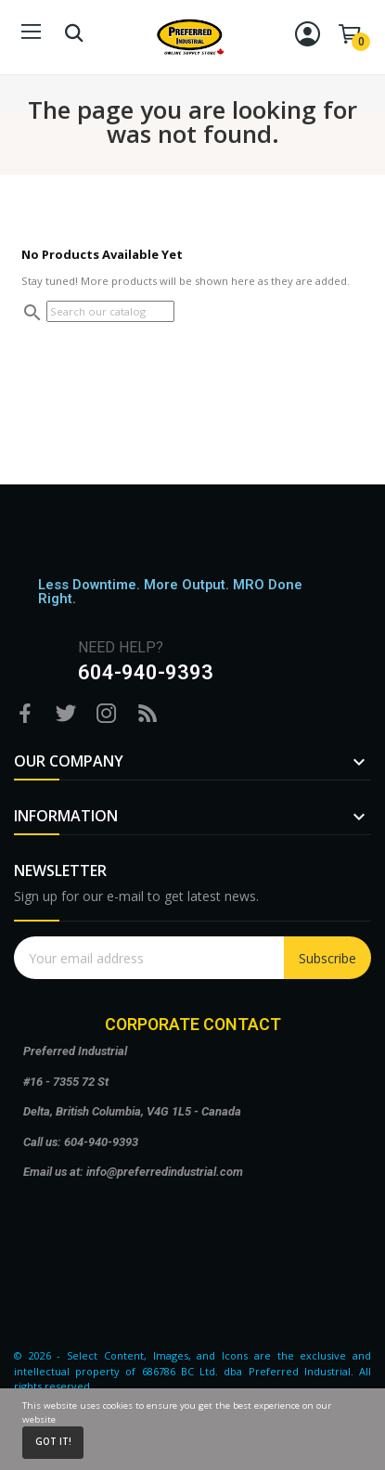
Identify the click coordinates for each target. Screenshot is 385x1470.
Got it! (53, 1442)
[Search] (110, 311)
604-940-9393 (145, 672)
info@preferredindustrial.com (164, 1172)
